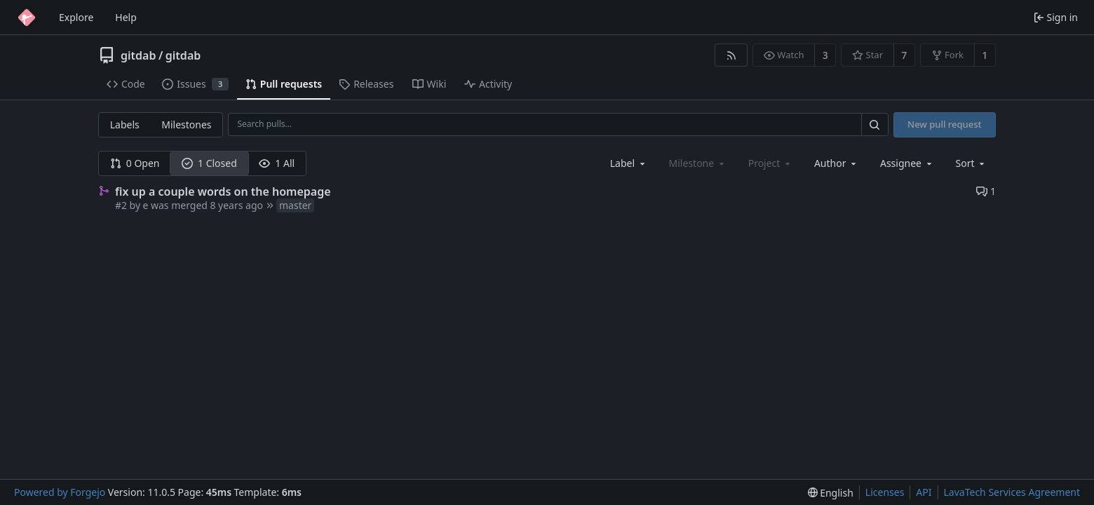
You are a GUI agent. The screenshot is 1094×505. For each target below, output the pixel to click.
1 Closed (209, 163)
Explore (76, 17)
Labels (125, 124)
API (923, 492)
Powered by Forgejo (59, 492)
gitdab (138, 55)
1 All (277, 163)
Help (126, 17)
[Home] (26, 17)
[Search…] (874, 124)
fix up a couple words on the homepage (223, 191)
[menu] (972, 163)
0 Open (135, 163)
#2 (121, 205)
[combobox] (628, 163)
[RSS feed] (731, 55)
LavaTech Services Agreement (1012, 492)
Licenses (885, 492)
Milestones (186, 124)
